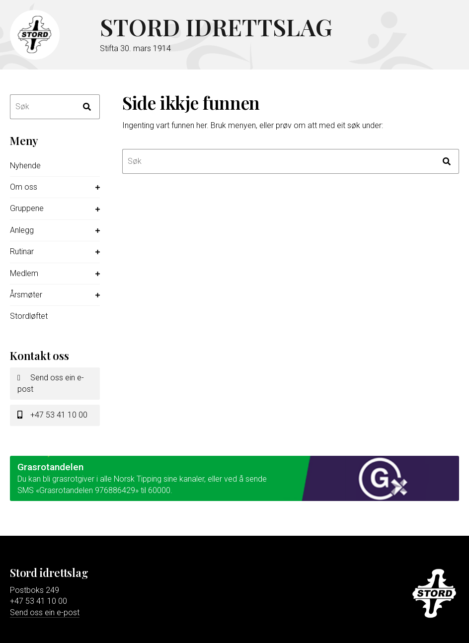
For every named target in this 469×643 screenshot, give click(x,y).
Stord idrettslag (224, 27)
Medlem (24, 273)
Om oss (23, 187)
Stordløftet (29, 316)
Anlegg (22, 230)
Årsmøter (26, 294)
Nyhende (25, 165)
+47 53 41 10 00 (52, 415)
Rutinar (22, 251)
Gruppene (27, 208)
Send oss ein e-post (50, 383)
